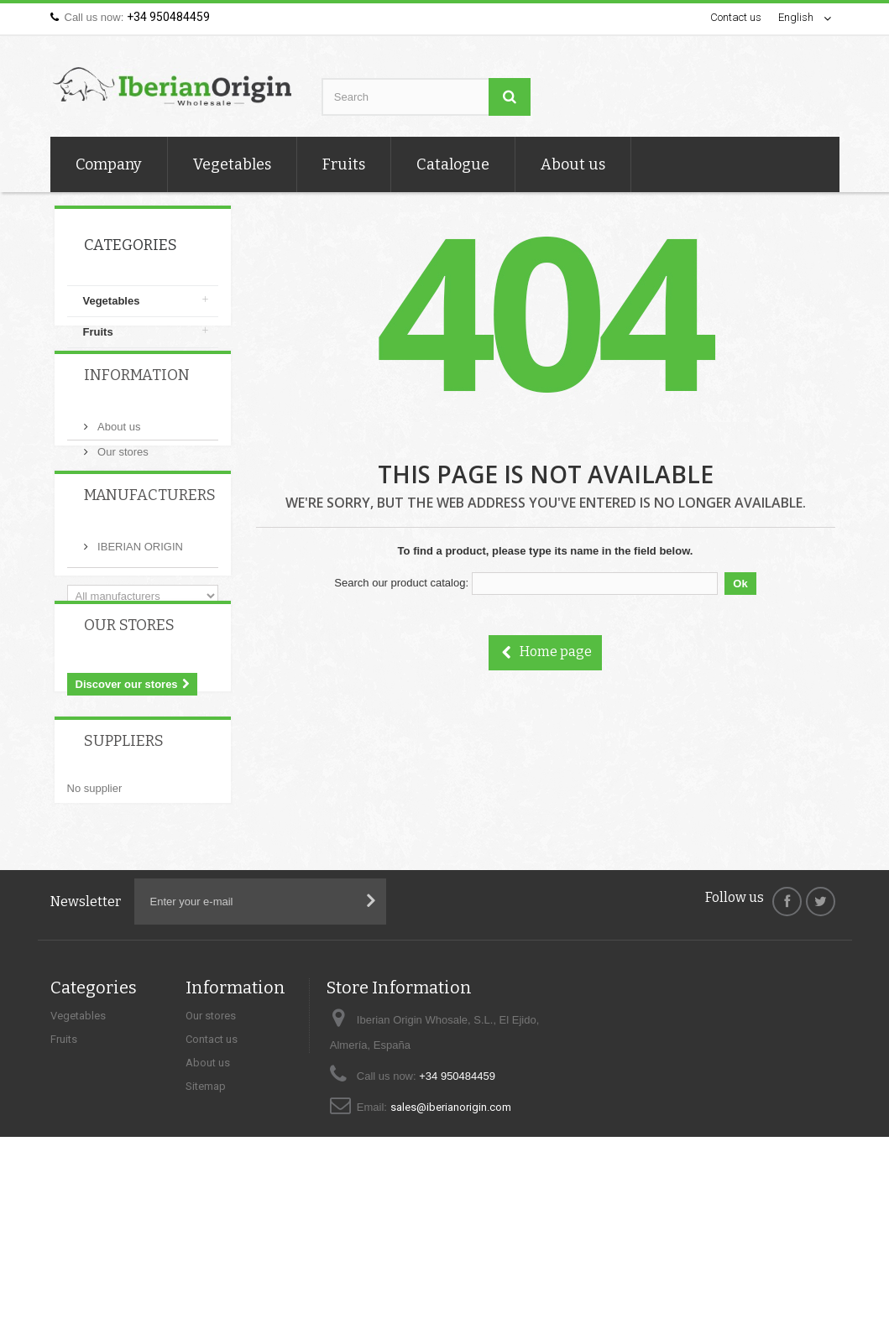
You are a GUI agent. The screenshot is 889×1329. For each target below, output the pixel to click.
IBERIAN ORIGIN (139, 603)
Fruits (343, 164)
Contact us (735, 17)
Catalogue (452, 164)
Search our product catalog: (401, 582)
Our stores (122, 483)
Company (109, 164)
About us (573, 164)
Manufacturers (150, 558)
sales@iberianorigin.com (450, 1218)
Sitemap (206, 1197)
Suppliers (124, 850)
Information (137, 413)
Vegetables (232, 164)
